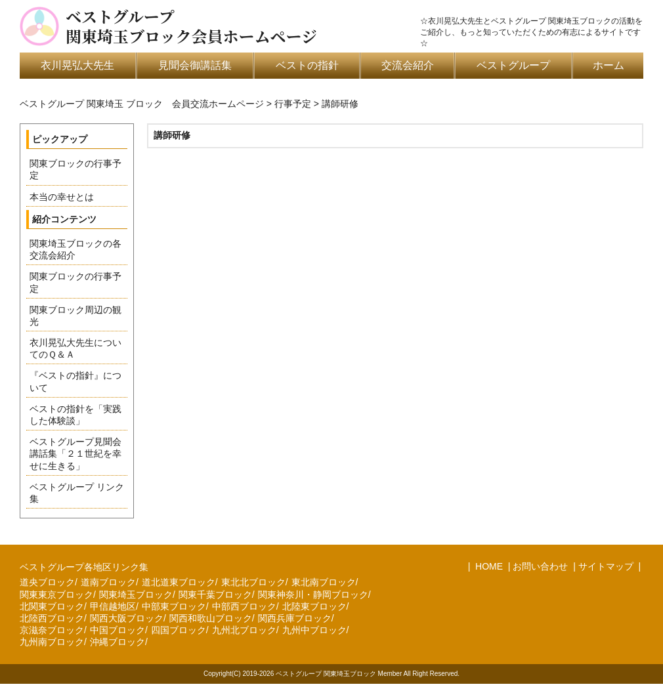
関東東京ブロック (56, 594)
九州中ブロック (314, 630)
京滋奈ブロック (52, 630)
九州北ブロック (244, 630)
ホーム (608, 65)
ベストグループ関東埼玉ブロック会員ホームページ (191, 26)
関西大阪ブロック (126, 618)
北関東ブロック (52, 606)
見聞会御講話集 (195, 65)
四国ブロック (178, 630)
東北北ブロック (253, 582)
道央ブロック (47, 582)
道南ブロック (108, 582)
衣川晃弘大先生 (77, 65)
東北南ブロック (323, 582)
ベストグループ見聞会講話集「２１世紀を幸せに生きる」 (75, 453)
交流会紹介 (407, 65)
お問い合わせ (540, 566)
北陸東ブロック (314, 606)
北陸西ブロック (52, 618)
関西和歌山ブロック (210, 618)
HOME (488, 566)
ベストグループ (513, 65)
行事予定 (292, 103)
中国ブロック (117, 630)
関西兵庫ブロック (295, 618)
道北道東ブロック (178, 582)
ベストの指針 (307, 65)
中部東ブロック (174, 606)
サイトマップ (605, 566)
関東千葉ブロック (215, 594)
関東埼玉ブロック (136, 594)
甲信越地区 (113, 606)
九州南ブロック (52, 642)
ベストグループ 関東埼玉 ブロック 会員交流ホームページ (142, 103)
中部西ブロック (244, 606)
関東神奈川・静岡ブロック (313, 594)
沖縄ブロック (117, 642)
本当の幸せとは (62, 197)
